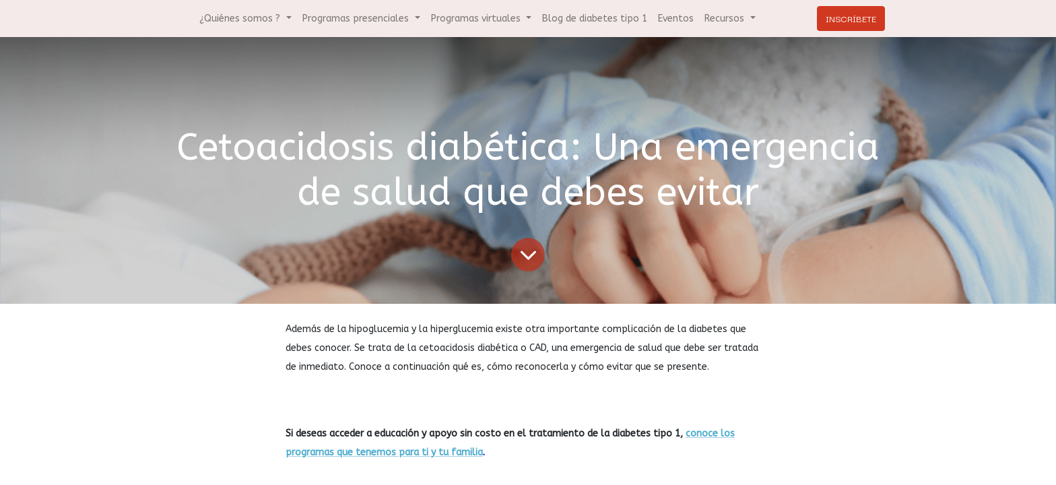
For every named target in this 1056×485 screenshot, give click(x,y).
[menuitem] (595, 18)
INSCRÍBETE (851, 18)
